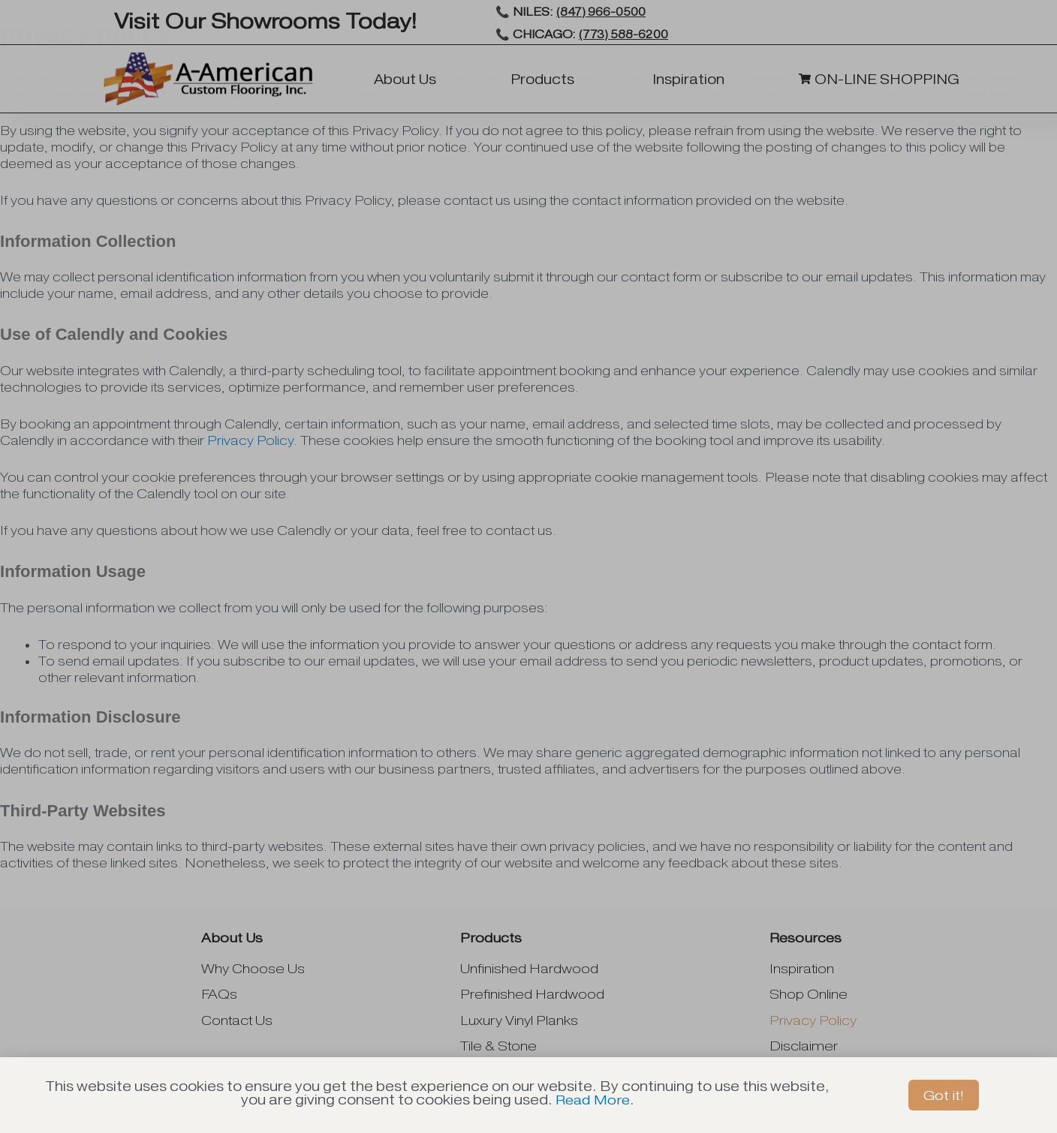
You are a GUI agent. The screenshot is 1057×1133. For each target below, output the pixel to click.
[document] (528, 566)
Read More (592, 1099)
